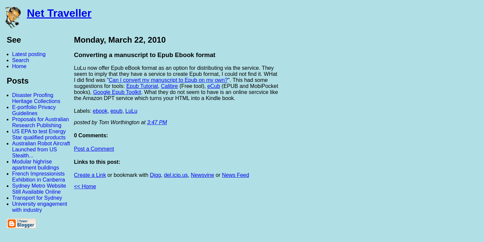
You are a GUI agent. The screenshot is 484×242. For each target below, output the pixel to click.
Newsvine (202, 175)
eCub (213, 86)
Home (19, 66)
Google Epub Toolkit (117, 92)
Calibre (169, 86)
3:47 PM (157, 122)
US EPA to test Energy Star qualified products (39, 134)
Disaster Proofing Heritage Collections (36, 98)
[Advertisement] (410, 135)
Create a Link (90, 175)
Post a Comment (94, 149)
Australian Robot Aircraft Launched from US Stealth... (41, 149)
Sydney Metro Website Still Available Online (39, 189)
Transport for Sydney (37, 198)
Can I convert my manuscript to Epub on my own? (168, 80)
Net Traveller (59, 13)
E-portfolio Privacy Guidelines (34, 110)
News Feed (235, 175)
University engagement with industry (39, 207)
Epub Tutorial (142, 86)
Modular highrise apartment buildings (35, 165)
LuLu (131, 111)
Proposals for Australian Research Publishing (40, 122)
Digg (155, 175)
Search (20, 60)
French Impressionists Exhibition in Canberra (38, 177)
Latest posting (29, 54)
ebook (100, 111)
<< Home (85, 186)
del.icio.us (176, 175)
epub (117, 111)
